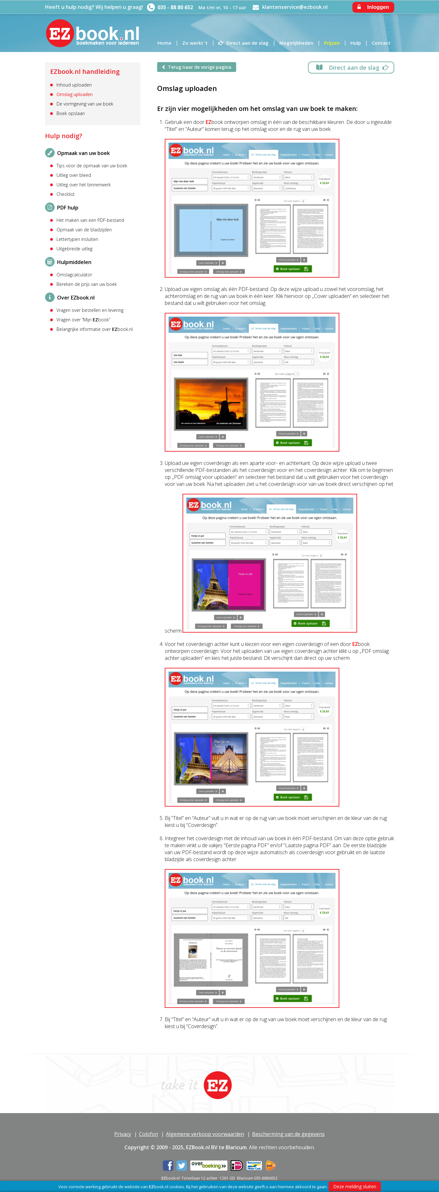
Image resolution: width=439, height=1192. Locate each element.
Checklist (66, 194)
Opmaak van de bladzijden (84, 230)
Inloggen (373, 7)
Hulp (355, 43)
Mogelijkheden (296, 43)
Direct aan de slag (247, 43)
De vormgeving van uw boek (85, 104)
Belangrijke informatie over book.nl (95, 329)
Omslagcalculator (74, 275)
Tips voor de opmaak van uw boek (92, 166)
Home (164, 43)
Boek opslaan (71, 113)
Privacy (122, 1134)
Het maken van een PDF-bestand (90, 220)
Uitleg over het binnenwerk (84, 185)
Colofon (148, 1134)
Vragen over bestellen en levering (90, 310)
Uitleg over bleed (74, 175)
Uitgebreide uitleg (74, 249)
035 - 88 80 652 (175, 7)
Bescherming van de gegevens (288, 1134)
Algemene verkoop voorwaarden (205, 1134)
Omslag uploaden (75, 94)
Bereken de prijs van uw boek (87, 284)
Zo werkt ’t (195, 43)
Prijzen (332, 43)
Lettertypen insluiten (77, 239)
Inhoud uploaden (74, 85)
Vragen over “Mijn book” (83, 320)
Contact (381, 43)
